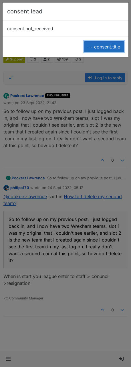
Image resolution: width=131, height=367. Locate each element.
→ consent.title (104, 47)
